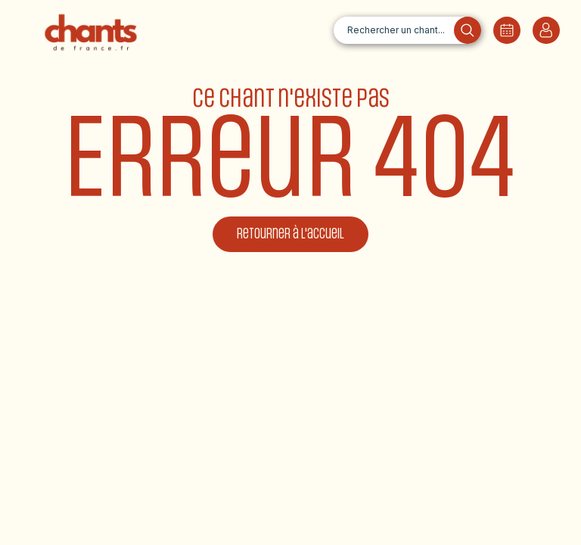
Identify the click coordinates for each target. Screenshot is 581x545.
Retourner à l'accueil (290, 234)
